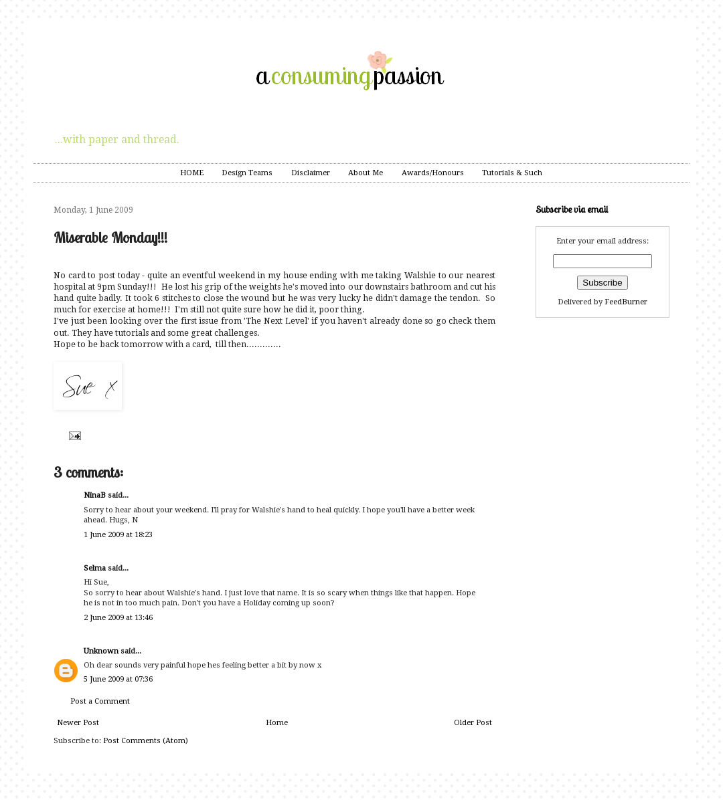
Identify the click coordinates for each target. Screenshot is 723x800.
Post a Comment (100, 701)
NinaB (95, 495)
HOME (192, 173)
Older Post (473, 722)
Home (277, 722)
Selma (95, 568)
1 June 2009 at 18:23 (118, 534)
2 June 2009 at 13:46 (118, 617)
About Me (365, 173)
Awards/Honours (433, 173)
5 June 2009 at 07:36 (118, 679)
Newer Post (78, 722)
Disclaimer (310, 173)
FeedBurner (626, 302)
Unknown (101, 651)
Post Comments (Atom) (145, 740)
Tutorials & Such (512, 173)
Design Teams (247, 173)
